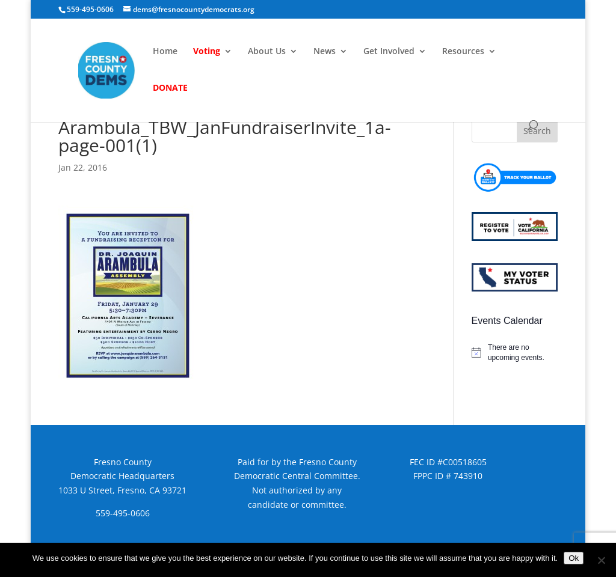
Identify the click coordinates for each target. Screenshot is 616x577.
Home (165, 51)
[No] (601, 560)
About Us (267, 51)
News (324, 51)
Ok (573, 558)
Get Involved (388, 51)
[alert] (515, 352)
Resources (463, 51)
